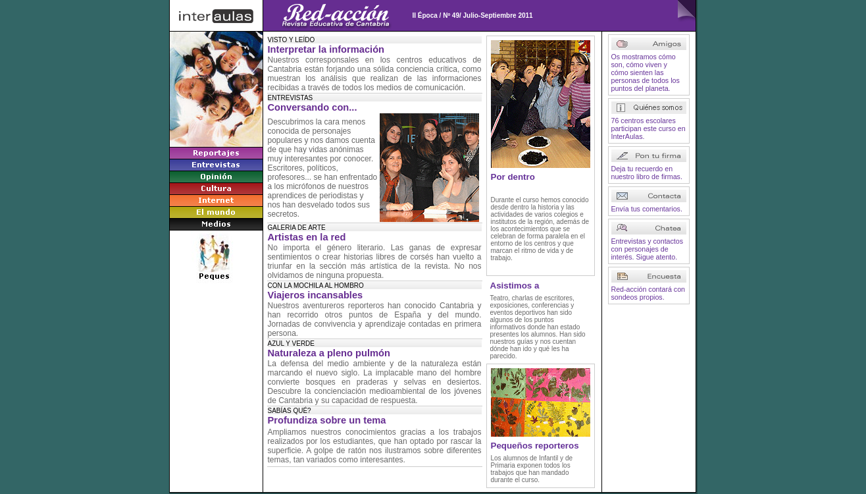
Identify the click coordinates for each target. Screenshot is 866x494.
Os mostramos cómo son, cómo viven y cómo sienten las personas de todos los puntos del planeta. (645, 72)
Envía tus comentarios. (646, 209)
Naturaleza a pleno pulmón (329, 353)
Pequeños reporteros (535, 446)
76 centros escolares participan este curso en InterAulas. (648, 128)
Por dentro (513, 177)
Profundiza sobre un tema (327, 420)
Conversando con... (312, 107)
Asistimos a (515, 285)
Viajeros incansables (315, 295)
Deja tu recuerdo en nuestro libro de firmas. (646, 172)
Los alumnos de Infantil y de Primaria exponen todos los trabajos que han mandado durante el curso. (532, 468)
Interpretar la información (326, 49)
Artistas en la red (307, 237)
